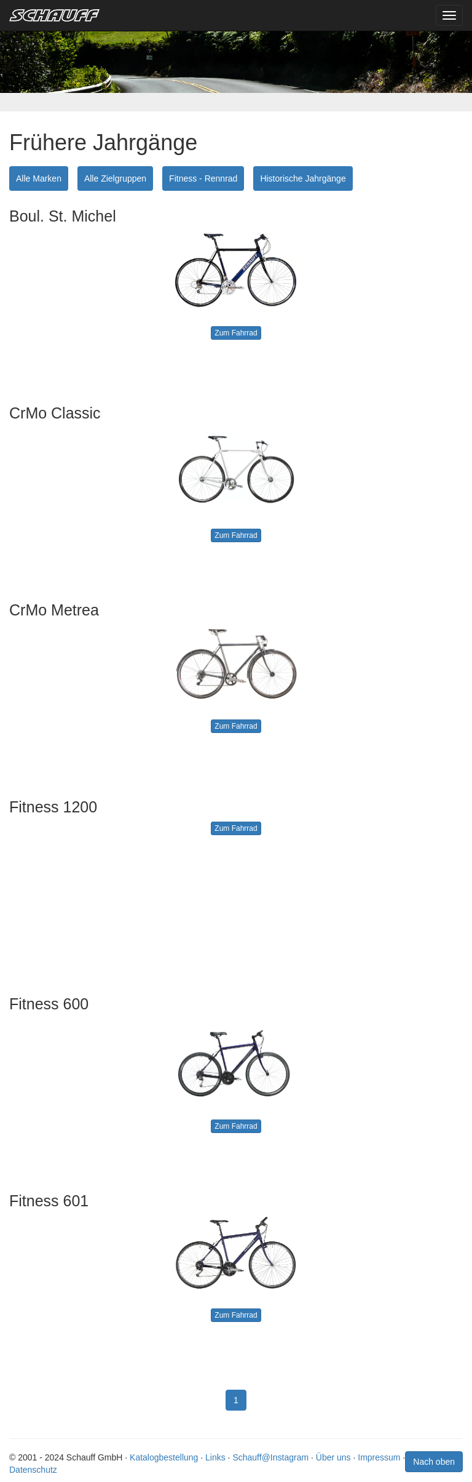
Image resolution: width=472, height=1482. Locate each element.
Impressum (379, 1457)
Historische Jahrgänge (302, 178)
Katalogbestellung (164, 1457)
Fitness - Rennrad (203, 178)
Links (215, 1457)
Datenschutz (33, 1470)
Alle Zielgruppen (115, 178)
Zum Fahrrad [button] (235, 333)
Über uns (333, 1457)
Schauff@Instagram (270, 1457)
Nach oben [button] (434, 1462)
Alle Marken (38, 178)
